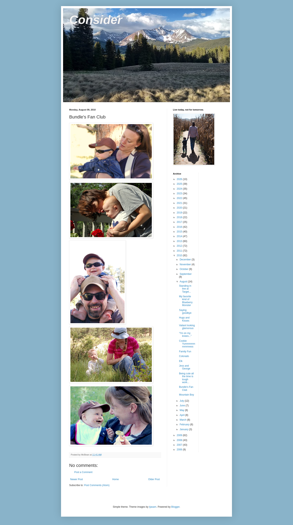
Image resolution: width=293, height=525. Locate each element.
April (182, 415)
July (182, 400)
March (183, 419)
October (184, 269)
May (182, 410)
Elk (181, 361)
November (186, 264)
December (186, 259)
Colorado (184, 356)
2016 (180, 226)
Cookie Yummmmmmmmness (187, 343)
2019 (180, 212)
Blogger (175, 506)
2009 (180, 435)
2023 (180, 193)
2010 (180, 255)
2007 (180, 444)
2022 (180, 198)
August (184, 281)
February (185, 424)
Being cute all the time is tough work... (186, 378)
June (183, 405)
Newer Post (76, 479)
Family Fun (185, 351)
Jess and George (184, 367)
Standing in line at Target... (185, 288)
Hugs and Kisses (184, 319)
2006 (180, 449)
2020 (180, 207)
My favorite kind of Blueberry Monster (185, 301)
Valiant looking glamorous (187, 327)
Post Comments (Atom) (96, 485)
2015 (180, 231)
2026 (180, 179)
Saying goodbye (185, 311)
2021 (180, 203)
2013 (180, 241)
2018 (180, 217)
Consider (95, 20)
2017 (180, 222)
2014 (180, 236)
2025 (180, 183)
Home (115, 479)
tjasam (152, 506)
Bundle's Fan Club (186, 388)
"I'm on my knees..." (185, 334)
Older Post (154, 479)
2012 (180, 245)
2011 (180, 250)
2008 (180, 440)
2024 (180, 188)
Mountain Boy (186, 394)
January (184, 429)
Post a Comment (83, 472)
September (186, 274)
